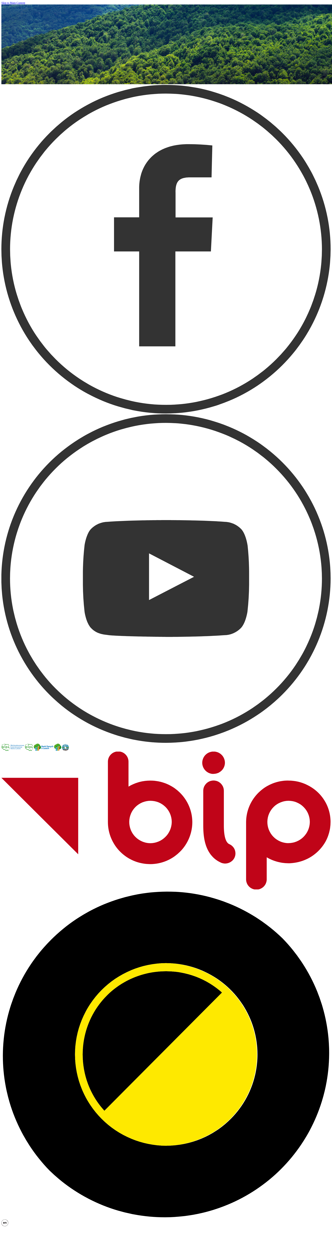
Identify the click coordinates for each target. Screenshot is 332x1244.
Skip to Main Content (13, 2)
